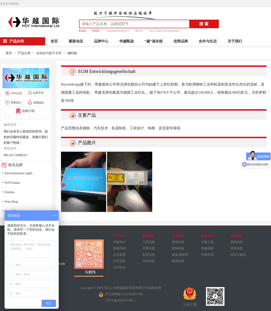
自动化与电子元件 (49, 53)
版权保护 (236, 242)
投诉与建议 (238, 254)
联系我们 (207, 235)
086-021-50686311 (16, 155)
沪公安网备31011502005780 (121, 294)
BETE (139, 30)
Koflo (82, 30)
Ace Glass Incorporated (164, 30)
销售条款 (236, 248)
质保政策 (178, 242)
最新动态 (76, 41)
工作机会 (119, 267)
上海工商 (189, 296)
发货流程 (148, 254)
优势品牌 (180, 41)
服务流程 (148, 235)
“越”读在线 (154, 41)
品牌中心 (101, 41)
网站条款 (236, 235)
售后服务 (178, 235)
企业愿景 (119, 254)
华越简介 (119, 242)
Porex (96, 30)
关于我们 (235, 41)
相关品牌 (11, 165)
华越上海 (207, 242)
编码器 (72, 53)
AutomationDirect (117, 30)
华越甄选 (126, 41)
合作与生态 (208, 41)
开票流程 (148, 248)
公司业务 (119, 261)
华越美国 (207, 254)
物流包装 (178, 261)
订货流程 (148, 242)
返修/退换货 (180, 254)
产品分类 (24, 53)
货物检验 (178, 248)
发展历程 (119, 248)
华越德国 (207, 248)
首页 (54, 41)
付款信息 (148, 261)
